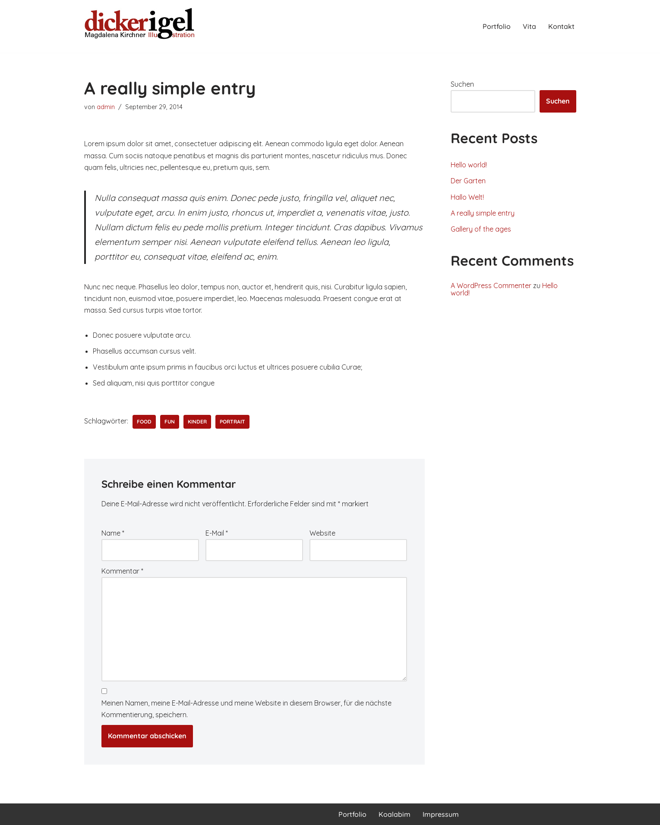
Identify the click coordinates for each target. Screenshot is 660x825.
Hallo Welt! (467, 197)
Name (112, 533)
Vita (529, 26)
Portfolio (497, 26)
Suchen (462, 84)
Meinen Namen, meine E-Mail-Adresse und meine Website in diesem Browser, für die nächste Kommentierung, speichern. (246, 709)
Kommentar (122, 571)
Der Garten (468, 180)
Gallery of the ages (481, 229)
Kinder (197, 421)
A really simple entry (483, 213)
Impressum (441, 814)
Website (322, 533)
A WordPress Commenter (491, 285)
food (144, 421)
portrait (232, 421)
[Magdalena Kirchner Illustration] (140, 26)
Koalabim (395, 814)
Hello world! (469, 164)
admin (106, 107)
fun (169, 421)
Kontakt (561, 26)
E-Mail (216, 533)
